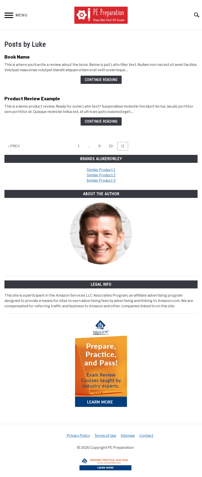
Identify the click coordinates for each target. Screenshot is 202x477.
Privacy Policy (78, 436)
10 (112, 146)
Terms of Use (105, 436)
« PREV (14, 146)
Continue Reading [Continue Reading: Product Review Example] (101, 121)
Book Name (17, 57)
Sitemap (128, 436)
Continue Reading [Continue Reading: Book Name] (101, 80)
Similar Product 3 (101, 180)
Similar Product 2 (101, 175)
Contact (146, 436)
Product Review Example (32, 98)
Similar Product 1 (101, 170)
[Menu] (9, 16)
